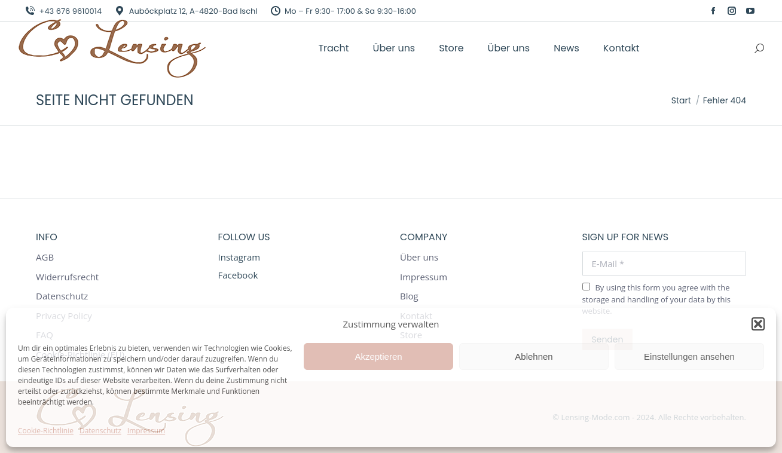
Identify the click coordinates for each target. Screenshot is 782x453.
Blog (409, 296)
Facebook (238, 275)
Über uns (419, 257)
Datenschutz (100, 431)
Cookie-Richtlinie (46, 431)
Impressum (146, 431)
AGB (45, 257)
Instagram (239, 257)
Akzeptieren (378, 356)
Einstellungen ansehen (689, 356)
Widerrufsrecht (67, 277)
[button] (758, 324)
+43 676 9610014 (63, 11)
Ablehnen (533, 356)
